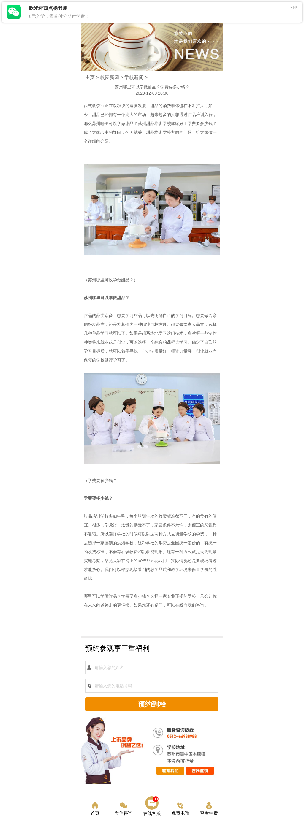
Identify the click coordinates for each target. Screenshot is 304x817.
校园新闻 (109, 77)
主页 (90, 77)
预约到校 (152, 704)
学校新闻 (133, 77)
